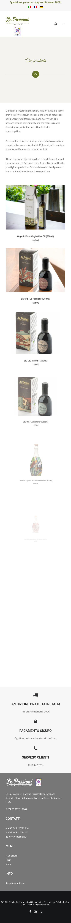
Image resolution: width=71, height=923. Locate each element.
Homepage (11, 855)
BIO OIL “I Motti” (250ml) (35, 353)
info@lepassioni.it (16, 836)
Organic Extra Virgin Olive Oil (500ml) (35, 234)
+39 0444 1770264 (17, 828)
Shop (8, 864)
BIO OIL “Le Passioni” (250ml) (35, 295)
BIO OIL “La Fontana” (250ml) (35, 413)
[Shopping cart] (54, 23)
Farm (8, 859)
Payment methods (15, 883)
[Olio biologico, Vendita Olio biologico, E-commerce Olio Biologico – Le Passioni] (17, 24)
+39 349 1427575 (16, 832)
